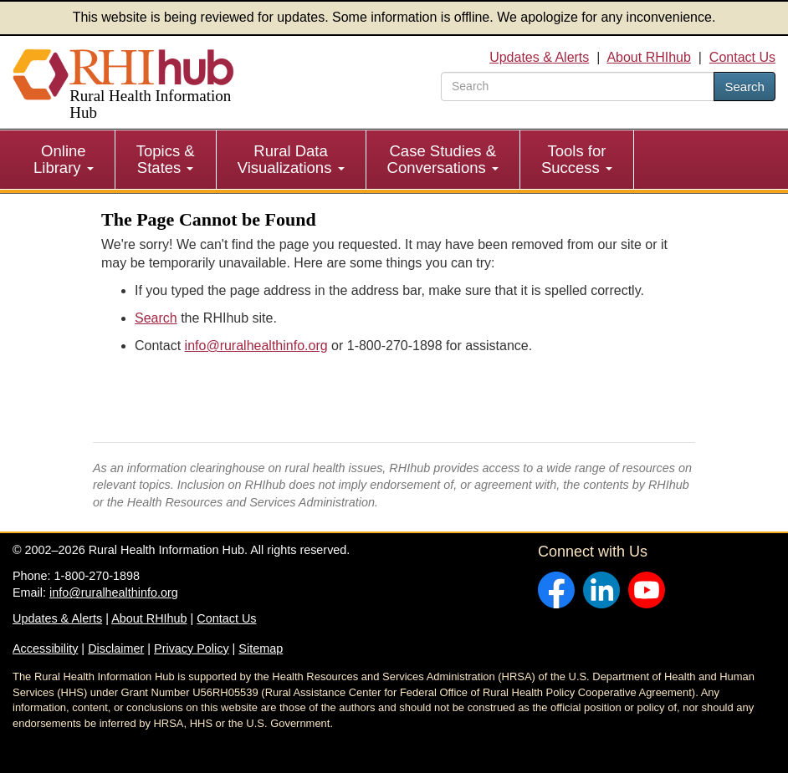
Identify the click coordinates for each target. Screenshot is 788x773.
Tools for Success (576, 159)
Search (744, 86)
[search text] (577, 86)
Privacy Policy (191, 648)
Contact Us (742, 57)
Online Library (63, 159)
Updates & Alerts (539, 57)
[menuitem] (64, 159)
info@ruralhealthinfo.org (256, 345)
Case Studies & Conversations (443, 159)
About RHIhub (648, 57)
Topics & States (165, 159)
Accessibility (45, 648)
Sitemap (260, 648)
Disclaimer (116, 648)
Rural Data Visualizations (291, 159)
